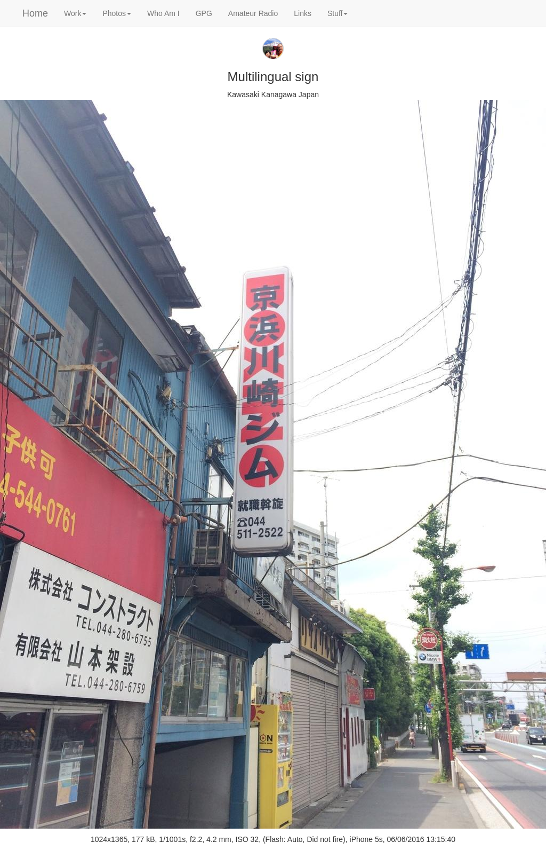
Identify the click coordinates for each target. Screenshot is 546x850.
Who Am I (163, 13)
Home (35, 13)
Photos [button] (116, 13)
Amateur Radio (253, 13)
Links (302, 13)
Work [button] (75, 13)
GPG (204, 13)
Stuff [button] (337, 13)
